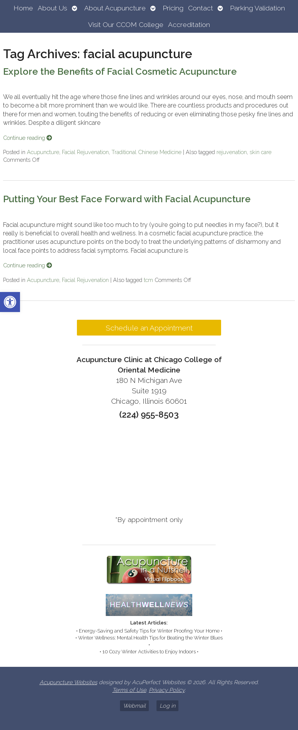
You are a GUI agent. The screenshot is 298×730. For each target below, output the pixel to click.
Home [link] (23, 8)
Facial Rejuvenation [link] (85, 152)
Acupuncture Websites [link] (68, 682)
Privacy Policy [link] (167, 689)
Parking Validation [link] (257, 8)
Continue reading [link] (27, 137)
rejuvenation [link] (231, 152)
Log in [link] (167, 705)
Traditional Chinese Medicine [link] (146, 152)
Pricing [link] (173, 8)
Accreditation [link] (189, 24)
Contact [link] (200, 8)
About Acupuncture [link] (115, 8)
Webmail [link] (134, 705)
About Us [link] (52, 8)
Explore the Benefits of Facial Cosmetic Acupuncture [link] (120, 71)
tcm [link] (148, 280)
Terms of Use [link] (129, 689)
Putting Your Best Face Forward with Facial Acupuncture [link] (127, 199)
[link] (10, 302)
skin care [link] (260, 152)
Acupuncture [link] (43, 152)
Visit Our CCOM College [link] (125, 24)
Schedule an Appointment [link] (149, 328)
